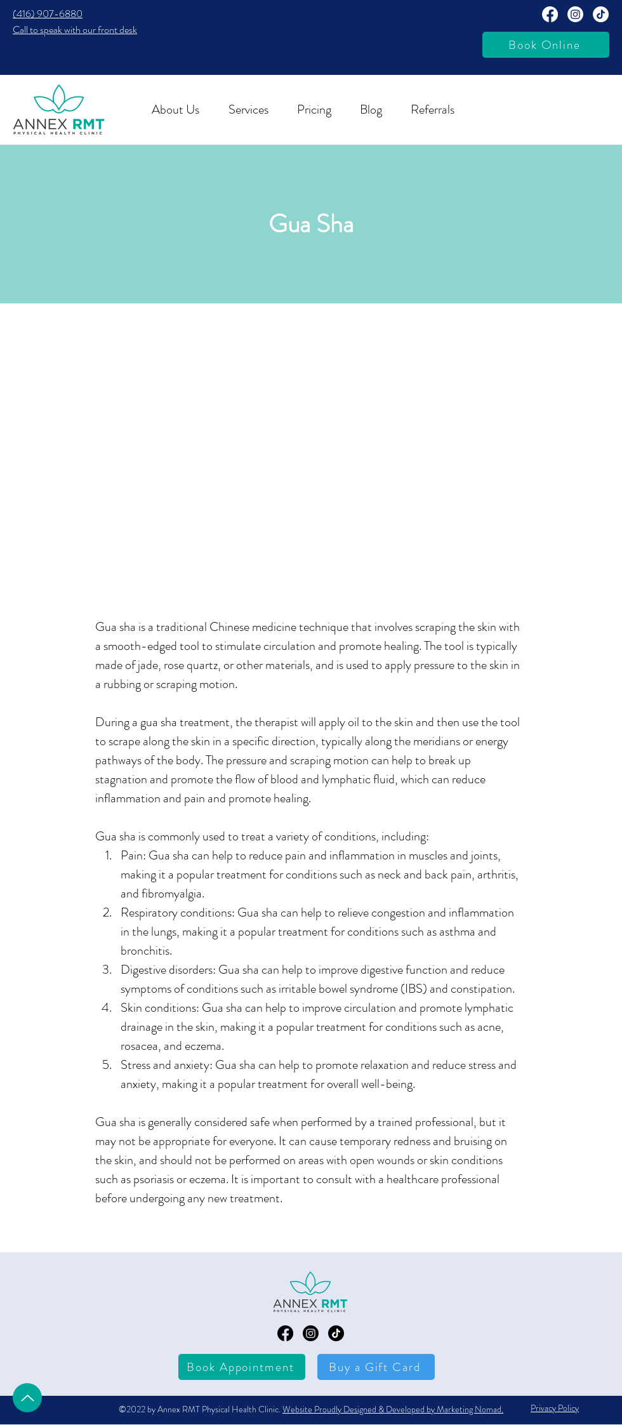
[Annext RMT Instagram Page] (575, 14)
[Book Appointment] (241, 1367)
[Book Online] (545, 45)
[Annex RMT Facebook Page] (550, 14)
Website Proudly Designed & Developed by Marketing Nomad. (392, 1409)
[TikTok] (601, 14)
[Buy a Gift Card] (376, 1367)
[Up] (27, 1397)
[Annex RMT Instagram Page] (311, 1333)
